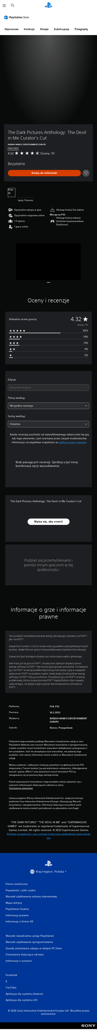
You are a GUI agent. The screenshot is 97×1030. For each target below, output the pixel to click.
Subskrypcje (61, 29)
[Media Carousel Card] (48, 261)
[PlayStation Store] (17, 17)
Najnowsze (11, 29)
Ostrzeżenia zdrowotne (21, 788)
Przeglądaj (81, 29)
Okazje (44, 29)
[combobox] (48, 387)
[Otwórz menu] (4, 5)
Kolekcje (29, 29)
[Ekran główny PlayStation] (48, 5)
